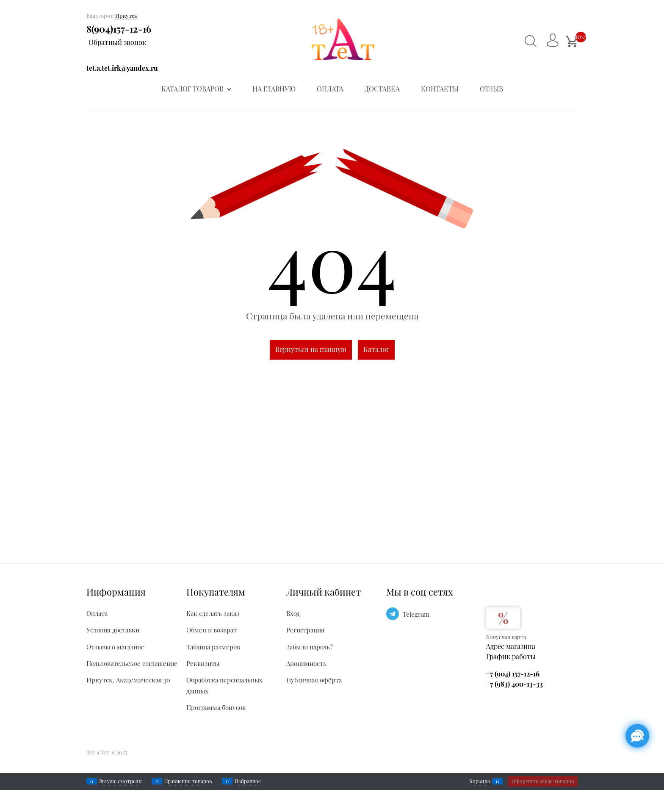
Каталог (376, 349)
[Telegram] (392, 613)
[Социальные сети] (637, 736)
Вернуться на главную (310, 349)
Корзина (479, 781)
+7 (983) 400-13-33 (514, 683)
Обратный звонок (117, 42)
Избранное (248, 781)
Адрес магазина (510, 646)
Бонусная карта (506, 636)
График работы (511, 656)
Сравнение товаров (188, 781)
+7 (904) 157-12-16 (513, 673)
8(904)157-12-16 (118, 28)
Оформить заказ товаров (543, 781)
